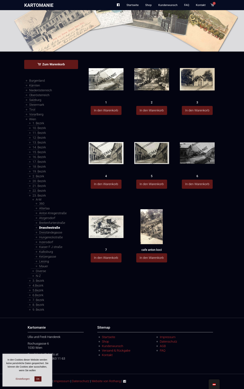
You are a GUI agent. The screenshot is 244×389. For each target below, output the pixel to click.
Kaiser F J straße (50, 247)
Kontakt (107, 355)
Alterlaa (44, 208)
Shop (105, 341)
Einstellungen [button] (23, 379)
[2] (151, 73)
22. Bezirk (39, 191)
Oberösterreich (39, 95)
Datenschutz (168, 341)
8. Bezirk (38, 305)
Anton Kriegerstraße (53, 213)
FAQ (162, 350)
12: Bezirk (39, 138)
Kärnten (34, 85)
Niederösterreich (40, 90)
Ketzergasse (47, 256)
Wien (32, 119)
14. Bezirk (39, 147)
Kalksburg (46, 252)
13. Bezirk (39, 142)
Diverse (41, 271)
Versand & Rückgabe (116, 350)
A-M (38, 199)
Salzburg (35, 100)
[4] (106, 147)
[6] (197, 146)
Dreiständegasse (50, 232)
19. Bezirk (39, 171)
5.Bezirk (37, 290)
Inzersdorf (46, 242)
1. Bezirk (38, 123)
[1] (106, 73)
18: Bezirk (39, 166)
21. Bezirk (39, 186)
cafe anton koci (151, 249)
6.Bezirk (37, 295)
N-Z (38, 276)
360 (41, 203)
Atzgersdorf (47, 218)
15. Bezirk (39, 152)
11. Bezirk (39, 133)
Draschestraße (49, 228)
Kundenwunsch (112, 346)
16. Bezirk (39, 157)
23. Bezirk (39, 195)
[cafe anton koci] (151, 236)
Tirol (32, 109)
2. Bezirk (38, 176)
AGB (163, 346)
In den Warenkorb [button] (106, 110)
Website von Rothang (106, 381)
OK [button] (38, 379)
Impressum (168, 337)
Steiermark (36, 105)
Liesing (44, 261)
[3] (197, 73)
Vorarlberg (36, 114)
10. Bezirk (39, 128)
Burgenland (37, 80)
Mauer (43, 266)
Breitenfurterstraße (52, 223)
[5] (151, 146)
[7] (106, 220)
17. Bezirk (39, 162)
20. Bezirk (39, 181)
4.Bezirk (37, 285)
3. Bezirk (38, 281)
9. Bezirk (38, 309)
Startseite (108, 337)
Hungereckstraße (51, 237)
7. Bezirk (38, 300)
